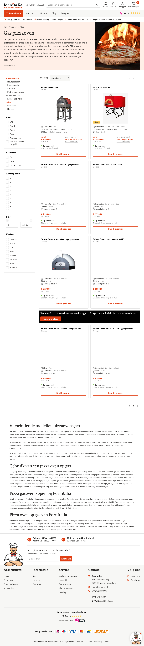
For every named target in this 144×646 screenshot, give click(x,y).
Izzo (12, 247)
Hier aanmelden (50, 319)
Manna (13, 251)
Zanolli (13, 263)
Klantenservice (65, 588)
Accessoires (9, 588)
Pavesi (13, 255)
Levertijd (63, 580)
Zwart (12, 130)
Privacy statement (55, 641)
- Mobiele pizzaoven (15, 92)
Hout (12, 161)
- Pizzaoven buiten (14, 85)
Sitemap (108, 641)
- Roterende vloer (14, 98)
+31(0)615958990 (35, 5)
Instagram (135, 576)
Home (6, 27)
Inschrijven (66, 558)
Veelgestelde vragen (68, 576)
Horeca (43, 13)
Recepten (65, 13)
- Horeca (10, 109)
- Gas (8, 102)
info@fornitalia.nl (85, 538)
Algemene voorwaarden (74, 641)
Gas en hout (15, 165)
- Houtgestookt (13, 81)
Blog (54, 13)
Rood (12, 126)
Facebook (135, 580)
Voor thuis (31, 13)
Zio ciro (13, 267)
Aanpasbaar (15, 138)
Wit (11, 122)
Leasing (7, 576)
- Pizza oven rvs (13, 95)
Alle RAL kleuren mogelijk (17, 143)
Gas (11, 157)
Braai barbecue (11, 584)
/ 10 (72, 616)
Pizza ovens (14, 27)
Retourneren (65, 584)
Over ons (36, 584)
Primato (13, 259)
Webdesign (98, 641)
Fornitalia (14, 243)
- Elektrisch (11, 105)
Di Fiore (13, 239)
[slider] (7, 220)
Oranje (13, 134)
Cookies (89, 641)
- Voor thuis (11, 88)
